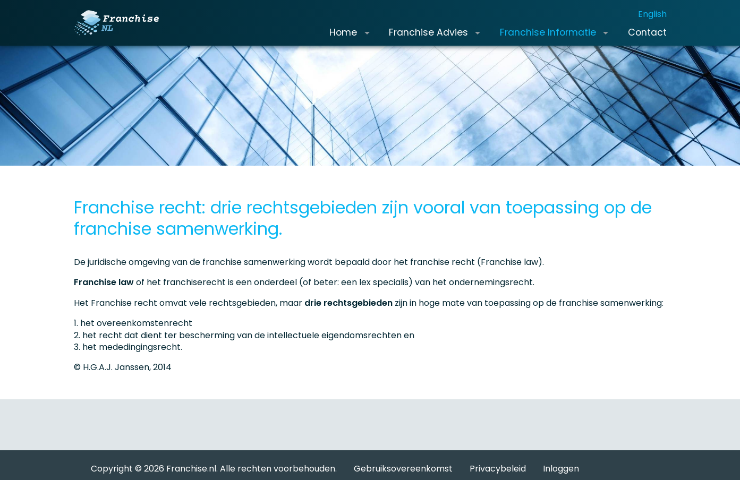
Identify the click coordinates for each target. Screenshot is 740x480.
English (652, 22)
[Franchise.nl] (125, 31)
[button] (366, 41)
